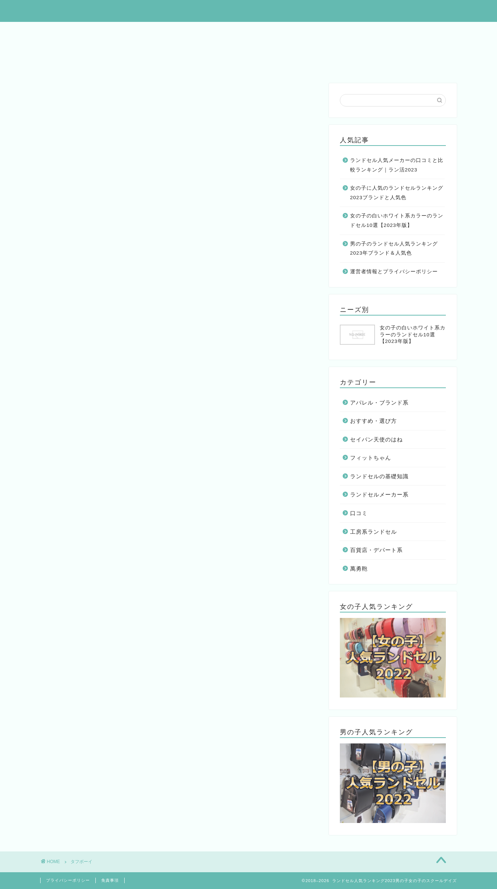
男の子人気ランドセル (249, 30)
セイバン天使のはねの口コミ (176, 47)
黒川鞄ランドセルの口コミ (350, 47)
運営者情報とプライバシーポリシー (394, 271)
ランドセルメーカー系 (379, 494)
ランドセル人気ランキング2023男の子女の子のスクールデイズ (248, 10)
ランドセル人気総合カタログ (87, 30)
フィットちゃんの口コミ (264, 47)
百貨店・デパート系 (376, 550)
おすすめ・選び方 (373, 421)
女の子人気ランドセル (173, 30)
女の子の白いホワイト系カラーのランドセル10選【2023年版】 (396, 220)
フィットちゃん (370, 458)
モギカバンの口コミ (75, 64)
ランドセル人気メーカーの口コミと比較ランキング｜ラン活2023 (396, 165)
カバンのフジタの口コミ (217, 64)
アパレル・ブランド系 (379, 402)
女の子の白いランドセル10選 (335, 30)
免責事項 (110, 880)
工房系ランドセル (373, 532)
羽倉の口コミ (285, 64)
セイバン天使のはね (376, 439)
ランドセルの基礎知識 (379, 476)
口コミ (359, 513)
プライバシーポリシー (68, 880)
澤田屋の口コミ (341, 64)
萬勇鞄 (359, 568)
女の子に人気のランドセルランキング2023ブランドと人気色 (396, 192)
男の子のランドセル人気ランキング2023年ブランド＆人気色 (394, 248)
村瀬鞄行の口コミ (143, 64)
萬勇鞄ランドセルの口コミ (84, 47)
